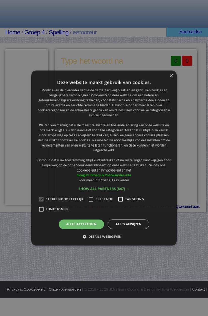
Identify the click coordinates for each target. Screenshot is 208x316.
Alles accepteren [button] (81, 224)
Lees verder (120, 180)
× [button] (171, 76)
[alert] (104, 158)
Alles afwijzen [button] (128, 224)
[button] (104, 189)
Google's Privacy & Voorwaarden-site (104, 175)
